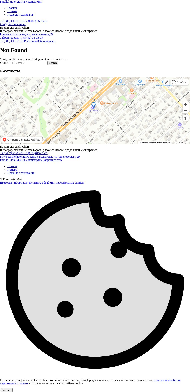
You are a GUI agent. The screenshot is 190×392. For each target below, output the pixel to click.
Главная (12, 7)
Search (53, 63)
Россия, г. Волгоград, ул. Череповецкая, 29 (26, 34)
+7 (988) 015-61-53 (12, 20)
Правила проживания (20, 14)
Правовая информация (14, 182)
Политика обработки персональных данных (56, 182)
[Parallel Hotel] (21, 1)
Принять (6, 390)
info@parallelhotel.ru (13, 24)
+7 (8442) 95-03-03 (36, 20)
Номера (12, 11)
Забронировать (9, 37)
